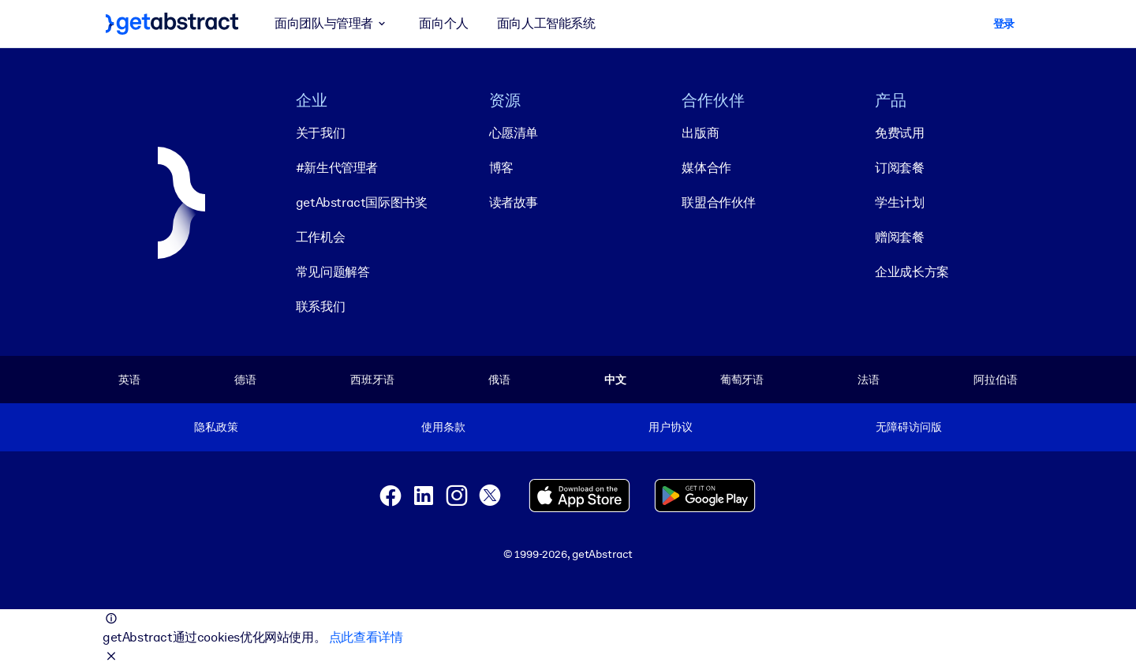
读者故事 (513, 202)
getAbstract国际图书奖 (362, 202)
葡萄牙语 (742, 379)
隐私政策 (215, 427)
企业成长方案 (912, 271)
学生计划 (899, 202)
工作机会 (320, 237)
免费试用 (899, 132)
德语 (245, 379)
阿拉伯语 (995, 379)
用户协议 (670, 427)
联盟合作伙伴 (719, 202)
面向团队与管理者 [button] (332, 23)
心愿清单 (513, 132)
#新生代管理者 (337, 167)
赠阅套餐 (899, 237)
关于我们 (320, 132)
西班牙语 (372, 379)
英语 (129, 379)
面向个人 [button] (443, 23)
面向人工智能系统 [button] (546, 23)
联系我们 (320, 306)
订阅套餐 (899, 167)
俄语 (499, 379)
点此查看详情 (366, 637)
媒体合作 (706, 167)
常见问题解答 (333, 271)
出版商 (700, 132)
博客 (501, 167)
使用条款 (443, 427)
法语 (869, 379)
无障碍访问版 (908, 427)
